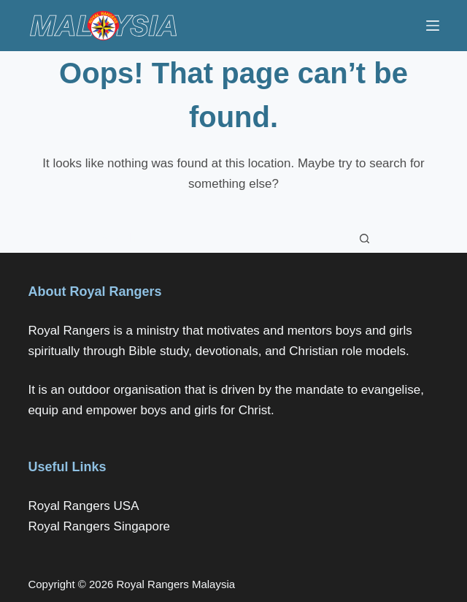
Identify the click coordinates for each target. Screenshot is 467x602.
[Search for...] (219, 238)
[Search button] (364, 238)
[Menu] (432, 25)
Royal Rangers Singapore (99, 526)
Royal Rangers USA (83, 506)
